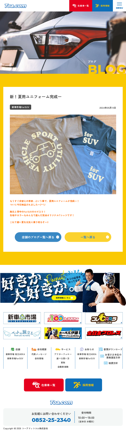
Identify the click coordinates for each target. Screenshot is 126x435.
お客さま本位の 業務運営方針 (110, 356)
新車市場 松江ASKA (15, 354)
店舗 (15, 349)
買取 (63, 362)
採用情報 (84, 385)
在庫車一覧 (43, 385)
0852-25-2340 (51, 420)
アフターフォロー (63, 354)
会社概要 (39, 349)
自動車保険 (63, 366)
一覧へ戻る (95, 239)
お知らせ (87, 349)
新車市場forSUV (15, 358)
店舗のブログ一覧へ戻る (40, 239)
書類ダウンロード (110, 349)
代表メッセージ (39, 354)
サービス (63, 349)
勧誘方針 (111, 363)
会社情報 (39, 358)
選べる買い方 (62, 358)
